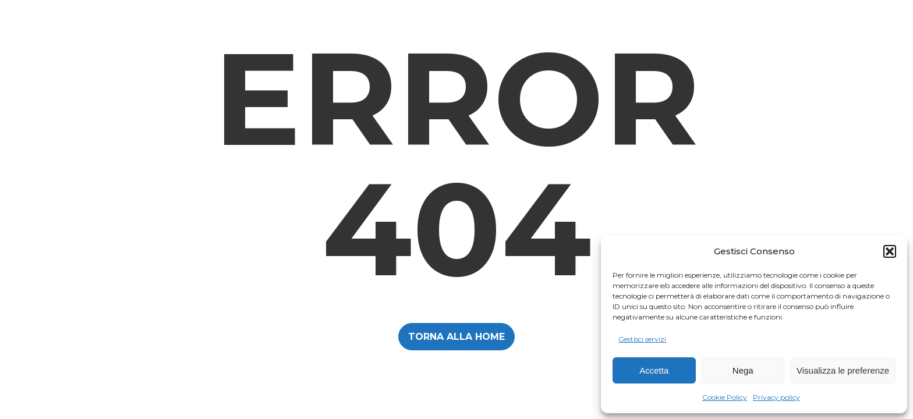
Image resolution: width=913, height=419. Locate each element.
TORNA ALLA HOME (456, 336)
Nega (742, 370)
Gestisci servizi (642, 339)
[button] (890, 251)
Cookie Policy (724, 397)
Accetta (653, 370)
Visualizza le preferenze (843, 370)
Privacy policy (776, 397)
